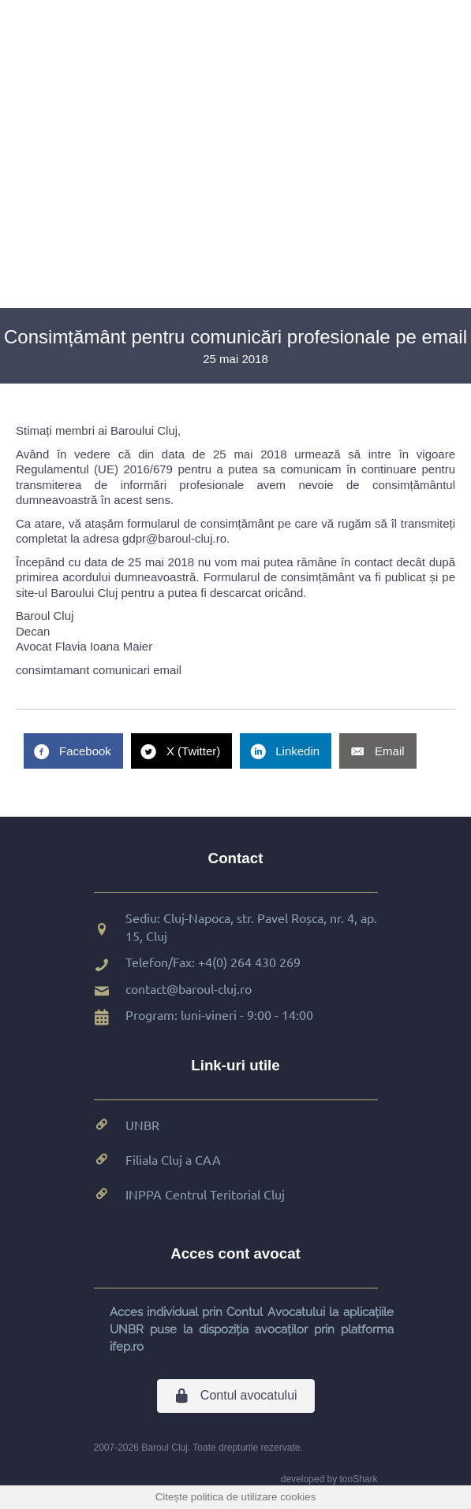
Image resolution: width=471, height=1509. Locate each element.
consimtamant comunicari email (98, 670)
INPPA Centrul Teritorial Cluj (205, 1194)
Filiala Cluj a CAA (173, 1159)
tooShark (358, 1479)
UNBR (142, 1125)
